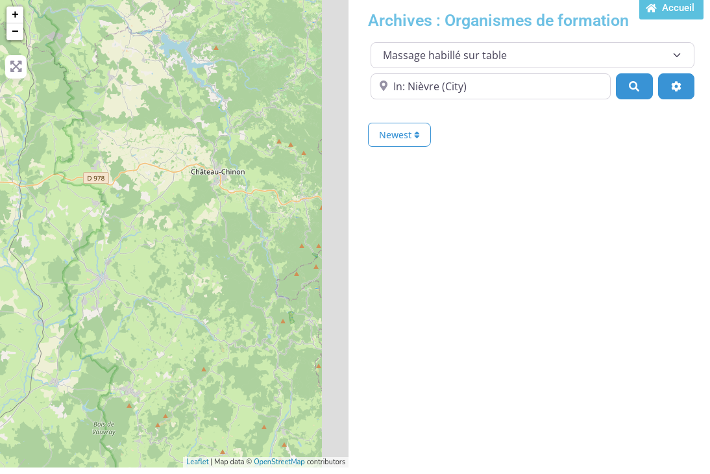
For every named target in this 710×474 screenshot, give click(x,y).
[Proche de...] (491, 86)
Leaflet (197, 462)
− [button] (15, 32)
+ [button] (15, 15)
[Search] (634, 86)
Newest (399, 135)
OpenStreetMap (279, 462)
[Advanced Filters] (676, 86)
